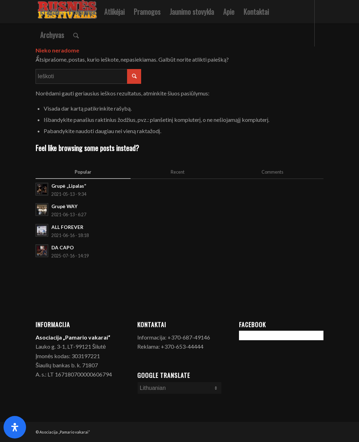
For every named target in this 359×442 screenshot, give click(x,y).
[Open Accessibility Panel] (15, 427)
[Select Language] (179, 388)
